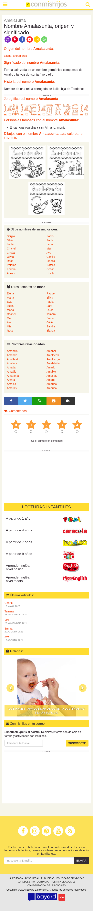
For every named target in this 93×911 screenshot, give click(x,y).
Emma (50, 318)
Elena (10, 293)
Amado (50, 367)
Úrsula (50, 273)
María (10, 310)
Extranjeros (20, 55)
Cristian (11, 252)
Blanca (50, 260)
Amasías (51, 375)
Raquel (50, 293)
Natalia (50, 265)
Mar (48, 248)
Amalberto (13, 359)
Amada (11, 367)
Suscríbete (77, 743)
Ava (48, 252)
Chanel (11, 248)
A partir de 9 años (19, 554)
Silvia (10, 240)
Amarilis (12, 388)
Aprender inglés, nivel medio (18, 579)
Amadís (11, 371)
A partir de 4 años (19, 530)
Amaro (50, 379)
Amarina (51, 388)
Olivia (10, 256)
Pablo (50, 236)
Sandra (50, 326)
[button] (10, 688)
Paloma (11, 265)
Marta (10, 297)
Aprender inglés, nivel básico (18, 567)
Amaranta (13, 375)
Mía (9, 326)
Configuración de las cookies (46, 885)
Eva (9, 301)
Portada (16, 878)
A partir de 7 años (19, 542)
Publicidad (48, 878)
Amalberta (52, 355)
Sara (49, 305)
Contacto (43, 882)
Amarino (51, 384)
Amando (12, 355)
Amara (11, 379)
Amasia (11, 384)
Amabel (51, 351)
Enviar (81, 860)
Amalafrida (53, 363)
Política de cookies (63, 882)
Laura (50, 244)
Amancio (12, 351)
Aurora (11, 273)
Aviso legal (32, 878)
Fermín (11, 269)
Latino (7, 55)
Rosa (10, 260)
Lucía (10, 244)
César (50, 269)
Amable (51, 371)
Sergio (11, 236)
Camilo (50, 256)
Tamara (51, 314)
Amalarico (13, 363)
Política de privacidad (70, 878)
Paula (50, 240)
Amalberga (53, 359)
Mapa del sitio (26, 882)
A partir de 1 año (18, 518)
